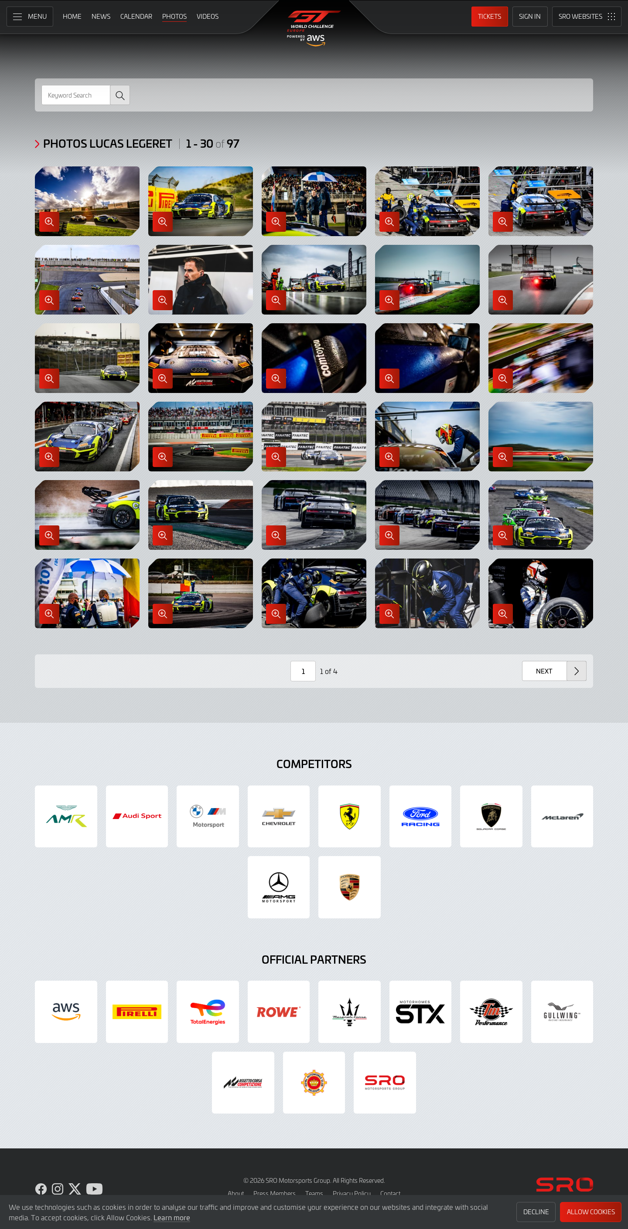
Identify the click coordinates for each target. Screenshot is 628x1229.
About (236, 1193)
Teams (314, 1193)
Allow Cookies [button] (591, 1212)
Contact (390, 1193)
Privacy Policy (352, 1193)
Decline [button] (536, 1212)
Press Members (274, 1193)
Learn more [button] (172, 1217)
